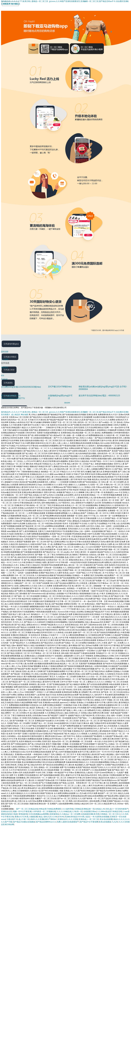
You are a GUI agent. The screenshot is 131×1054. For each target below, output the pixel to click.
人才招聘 (4, 359)
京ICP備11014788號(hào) (60, 386)
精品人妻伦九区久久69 (48, 817)
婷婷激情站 (54, 814)
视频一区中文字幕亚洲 (22, 811)
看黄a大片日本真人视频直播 (26, 817)
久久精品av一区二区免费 (70, 814)
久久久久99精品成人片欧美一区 (70, 811)
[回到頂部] (66, 351)
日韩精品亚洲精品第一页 (84, 809)
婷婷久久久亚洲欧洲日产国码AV (43, 819)
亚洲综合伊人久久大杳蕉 (68, 819)
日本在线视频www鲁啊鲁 (38, 814)
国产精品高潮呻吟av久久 (46, 822)
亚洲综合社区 (6, 811)
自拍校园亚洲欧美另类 (90, 814)
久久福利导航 (67, 809)
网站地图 (24, 415)
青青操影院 (23, 814)
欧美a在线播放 (105, 822)
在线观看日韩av (89, 811)
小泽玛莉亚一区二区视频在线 (44, 811)
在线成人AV (100, 809)
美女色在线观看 (106, 819)
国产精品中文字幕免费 (89, 822)
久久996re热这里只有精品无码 (109, 811)
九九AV (115, 822)
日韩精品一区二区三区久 (110, 814)
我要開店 (4, 367)
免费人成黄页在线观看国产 (68, 822)
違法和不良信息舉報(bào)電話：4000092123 (99, 395)
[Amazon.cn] (11, 9)
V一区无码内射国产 (120, 809)
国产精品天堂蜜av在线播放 (24, 822)
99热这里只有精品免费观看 (50, 809)
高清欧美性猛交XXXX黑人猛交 (77, 817)
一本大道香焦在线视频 (100, 817)
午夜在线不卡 (12, 819)
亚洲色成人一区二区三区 (89, 819)
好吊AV (61, 817)
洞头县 (108, 809)
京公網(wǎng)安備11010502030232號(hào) (21, 387)
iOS (2, 375)
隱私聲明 (67, 403)
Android (4, 379)
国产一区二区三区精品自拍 (27, 809)
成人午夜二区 (23, 819)
